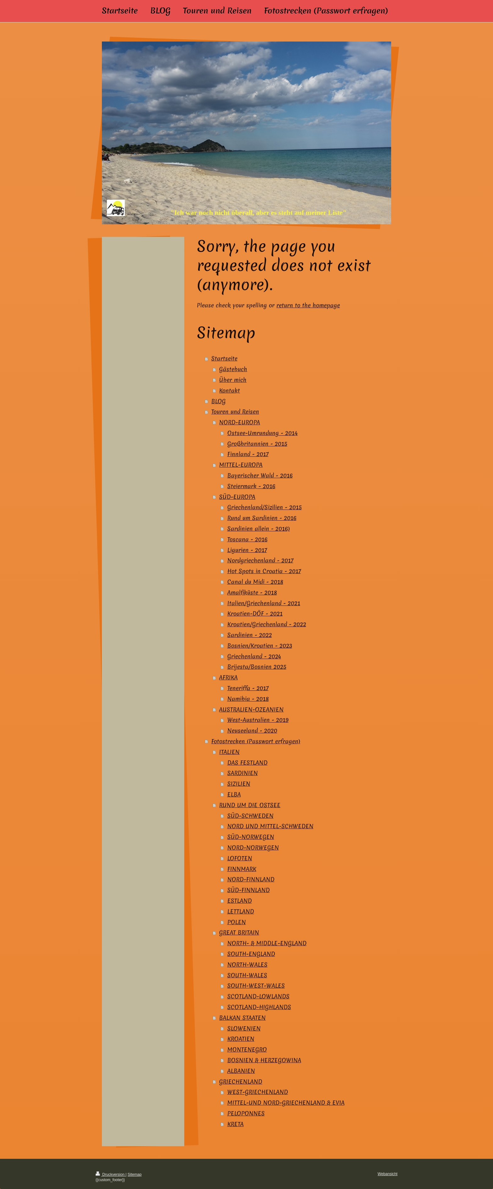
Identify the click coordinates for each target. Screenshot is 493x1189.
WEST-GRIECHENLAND (257, 1092)
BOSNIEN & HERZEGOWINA (264, 1060)
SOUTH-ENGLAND (251, 954)
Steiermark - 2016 (251, 486)
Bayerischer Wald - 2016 (260, 475)
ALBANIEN (241, 1071)
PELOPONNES (246, 1113)
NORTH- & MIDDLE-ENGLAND (267, 943)
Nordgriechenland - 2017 (260, 560)
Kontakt (229, 390)
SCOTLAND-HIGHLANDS (259, 1007)
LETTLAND (240, 911)
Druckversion (110, 1174)
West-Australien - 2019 (258, 720)
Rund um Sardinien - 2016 (261, 518)
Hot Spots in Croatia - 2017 (264, 571)
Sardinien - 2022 (249, 635)
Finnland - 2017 (248, 454)
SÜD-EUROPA (237, 497)
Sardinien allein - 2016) (258, 529)
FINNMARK (241, 869)
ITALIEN (229, 752)
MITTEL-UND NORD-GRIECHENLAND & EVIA (286, 1103)
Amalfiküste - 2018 (252, 592)
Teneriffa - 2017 (248, 688)
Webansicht (387, 1174)
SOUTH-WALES (247, 975)
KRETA (235, 1124)
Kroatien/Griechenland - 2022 (266, 624)
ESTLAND (239, 901)
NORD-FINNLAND (250, 879)
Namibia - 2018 (248, 699)
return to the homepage (308, 305)
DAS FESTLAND (247, 763)
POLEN (236, 922)
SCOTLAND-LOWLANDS (258, 996)
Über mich (232, 380)
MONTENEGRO (247, 1049)
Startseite (224, 358)
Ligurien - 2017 (247, 550)
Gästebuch (233, 369)
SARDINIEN (242, 773)
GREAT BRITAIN (239, 932)
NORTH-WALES (247, 965)
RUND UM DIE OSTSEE (249, 805)
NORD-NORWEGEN (253, 847)
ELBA (234, 794)
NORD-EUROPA (239, 422)
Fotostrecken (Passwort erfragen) (255, 741)
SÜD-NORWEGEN (250, 837)
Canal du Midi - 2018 (255, 582)
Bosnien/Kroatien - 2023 (259, 646)
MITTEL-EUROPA (241, 465)
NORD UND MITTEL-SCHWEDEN (270, 826)
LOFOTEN (239, 858)
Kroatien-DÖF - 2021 (255, 613)
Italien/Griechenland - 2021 (263, 603)
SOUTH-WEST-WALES (256, 986)
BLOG (218, 401)
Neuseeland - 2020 (252, 730)
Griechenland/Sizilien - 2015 (264, 507)
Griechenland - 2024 (254, 656)
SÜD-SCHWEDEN (250, 816)
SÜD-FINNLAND (248, 890)
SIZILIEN (238, 784)
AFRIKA (228, 677)
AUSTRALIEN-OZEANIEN (251, 709)
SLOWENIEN (244, 1028)
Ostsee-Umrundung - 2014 (262, 433)
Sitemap (134, 1174)
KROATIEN (240, 1039)
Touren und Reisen (235, 412)
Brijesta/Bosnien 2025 (256, 667)
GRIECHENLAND (240, 1082)
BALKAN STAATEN (242, 1018)
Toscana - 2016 (247, 539)
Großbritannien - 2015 (257, 444)
